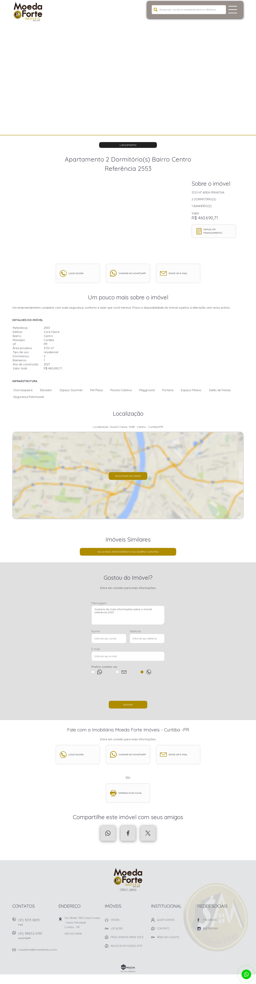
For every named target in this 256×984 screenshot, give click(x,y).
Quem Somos (165, 920)
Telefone (135, 631)
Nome (95, 631)
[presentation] (128, 689)
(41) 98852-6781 (36, 937)
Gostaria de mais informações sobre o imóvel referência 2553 (128, 615)
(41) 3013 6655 (36, 923)
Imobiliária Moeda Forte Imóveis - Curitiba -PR (128, 877)
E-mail (95, 649)
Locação (117, 928)
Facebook (128, 833)
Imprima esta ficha (130, 793)
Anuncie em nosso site (126, 946)
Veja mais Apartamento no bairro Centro (128, 552)
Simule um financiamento (212, 231)
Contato (163, 928)
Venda (115, 920)
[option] (128, 67)
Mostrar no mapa (128, 476)
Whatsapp (108, 833)
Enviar (128, 704)
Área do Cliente (168, 937)
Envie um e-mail (178, 273)
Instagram (210, 928)
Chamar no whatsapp (132, 273)
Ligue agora (76, 273)
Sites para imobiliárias (128, 971)
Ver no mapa (73, 933)
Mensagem (99, 603)
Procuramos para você (127, 937)
